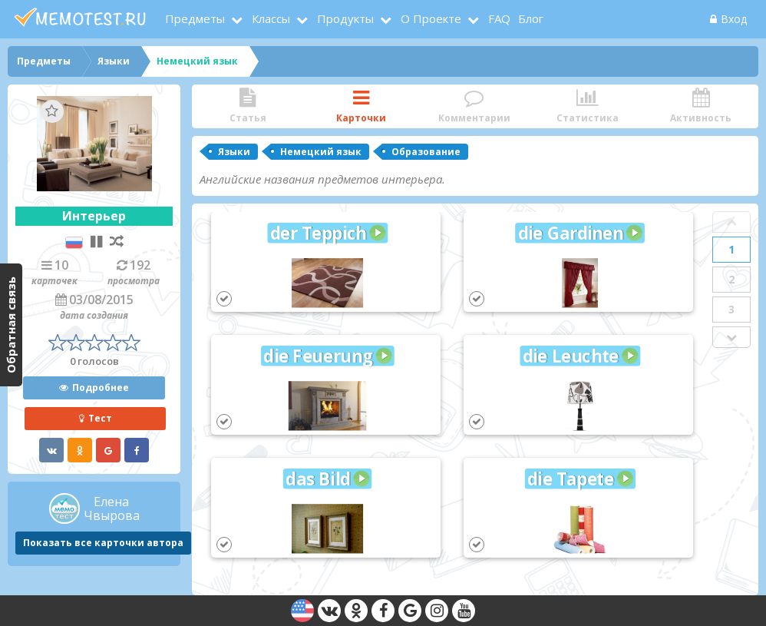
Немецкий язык (321, 151)
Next (731, 337)
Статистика (588, 106)
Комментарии (474, 106)
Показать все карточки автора (103, 542)
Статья (248, 106)
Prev (731, 222)
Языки (234, 151)
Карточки (361, 106)
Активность (701, 106)
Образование (426, 151)
